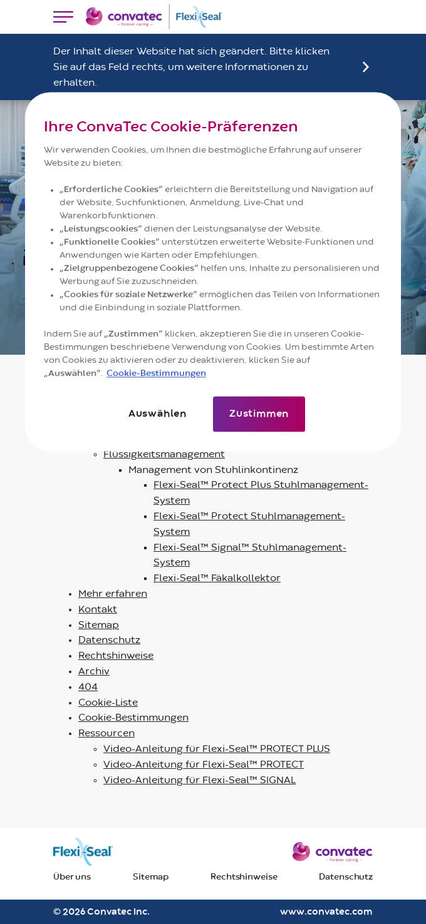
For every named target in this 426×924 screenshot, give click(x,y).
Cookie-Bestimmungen (133, 718)
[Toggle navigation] (63, 17)
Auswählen (157, 414)
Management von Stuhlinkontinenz (213, 470)
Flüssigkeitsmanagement (164, 454)
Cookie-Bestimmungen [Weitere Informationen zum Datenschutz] (156, 374)
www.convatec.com (326, 911)
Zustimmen (259, 414)
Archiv (94, 671)
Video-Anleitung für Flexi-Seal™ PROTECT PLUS (216, 749)
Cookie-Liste (108, 703)
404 (88, 687)
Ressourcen (106, 733)
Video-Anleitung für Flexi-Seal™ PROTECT (203, 764)
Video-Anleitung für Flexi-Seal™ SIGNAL (199, 780)
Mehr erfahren (112, 594)
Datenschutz (109, 640)
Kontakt (97, 609)
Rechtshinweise (115, 656)
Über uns (72, 877)
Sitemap (98, 625)
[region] (213, 271)
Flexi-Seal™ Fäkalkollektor (217, 578)
